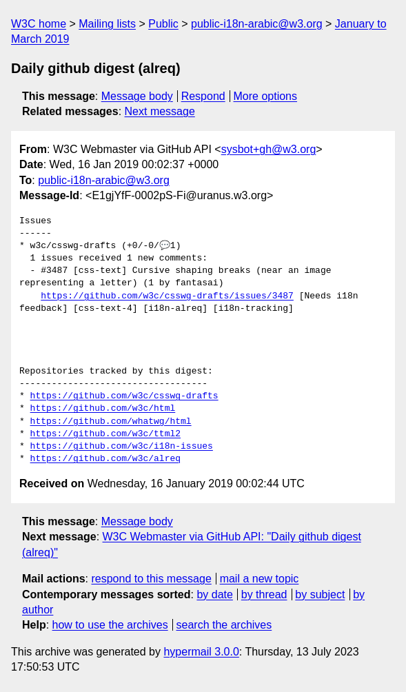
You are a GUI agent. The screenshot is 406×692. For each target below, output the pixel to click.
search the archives (224, 625)
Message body (137, 96)
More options (266, 96)
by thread (264, 594)
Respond (203, 96)
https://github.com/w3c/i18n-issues (121, 446)
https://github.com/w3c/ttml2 (105, 434)
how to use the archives (110, 625)
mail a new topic (259, 578)
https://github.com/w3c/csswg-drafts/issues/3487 (167, 296)
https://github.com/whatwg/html (111, 422)
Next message (160, 111)
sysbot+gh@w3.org (268, 149)
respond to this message (151, 578)
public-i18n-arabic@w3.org (257, 24)
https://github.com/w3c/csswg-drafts (124, 396)
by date (214, 594)
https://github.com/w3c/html (103, 409)
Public (163, 24)
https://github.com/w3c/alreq (105, 459)
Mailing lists (107, 24)
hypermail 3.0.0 (200, 652)
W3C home (38, 24)
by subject (320, 594)
